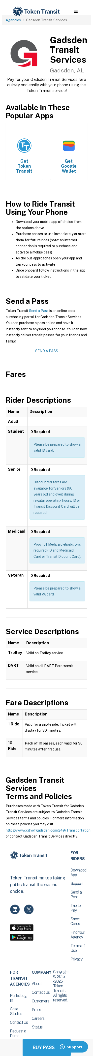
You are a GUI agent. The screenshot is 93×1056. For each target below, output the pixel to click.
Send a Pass (39, 311)
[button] (75, 11)
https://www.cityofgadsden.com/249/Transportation (48, 830)
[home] (36, 11)
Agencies (13, 20)
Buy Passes (47, 1047)
